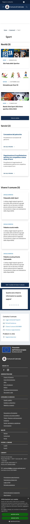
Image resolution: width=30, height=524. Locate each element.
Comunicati (7, 436)
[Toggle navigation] (3, 7)
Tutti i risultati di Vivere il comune (15, 285)
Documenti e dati (8, 392)
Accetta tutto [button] (15, 514)
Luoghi (5, 446)
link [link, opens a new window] (6, 511)
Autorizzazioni (7, 426)
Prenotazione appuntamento (11, 477)
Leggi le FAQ (7, 482)
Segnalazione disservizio (10, 480)
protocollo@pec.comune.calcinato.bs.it (14, 468)
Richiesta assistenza (9, 485)
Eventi (5, 448)
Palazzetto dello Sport (11, 198)
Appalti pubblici (8, 400)
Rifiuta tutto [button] (15, 518)
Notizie (5, 82)
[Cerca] (27, 7)
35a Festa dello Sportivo (11, 63)
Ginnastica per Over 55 (10, 85)
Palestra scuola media (11, 227)
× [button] (28, 498)
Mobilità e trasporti (9, 405)
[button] (15, 521)
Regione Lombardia (7, 2)
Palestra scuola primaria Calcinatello (12, 258)
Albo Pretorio (7, 495)
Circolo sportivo (8, 195)
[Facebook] (3, 370)
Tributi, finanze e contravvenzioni (13, 418)
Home (5, 30)
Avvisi (4, 60)
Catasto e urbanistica (9, 403)
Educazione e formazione (10, 413)
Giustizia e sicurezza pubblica (12, 415)
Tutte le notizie (15, 118)
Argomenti (12, 30)
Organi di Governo (9, 377)
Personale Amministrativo (11, 390)
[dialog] (15, 510)
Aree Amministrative (9, 380)
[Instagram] (8, 370)
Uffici (5, 382)
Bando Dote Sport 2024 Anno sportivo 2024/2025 (13, 107)
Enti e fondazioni (8, 385)
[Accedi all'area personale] (23, 2)
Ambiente (6, 421)
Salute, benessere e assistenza (12, 423)
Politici (5, 387)
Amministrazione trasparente (12, 493)
